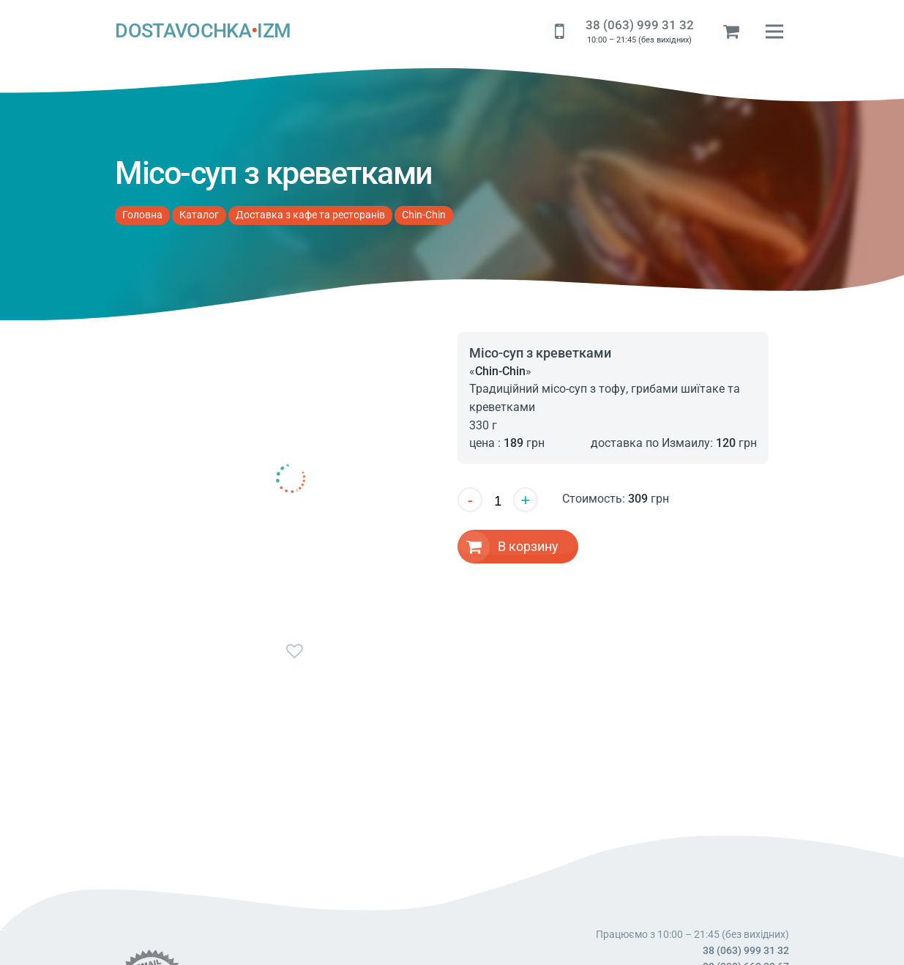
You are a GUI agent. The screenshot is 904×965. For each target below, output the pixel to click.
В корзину (528, 546)
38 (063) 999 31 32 (640, 25)
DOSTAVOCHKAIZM (203, 31)
